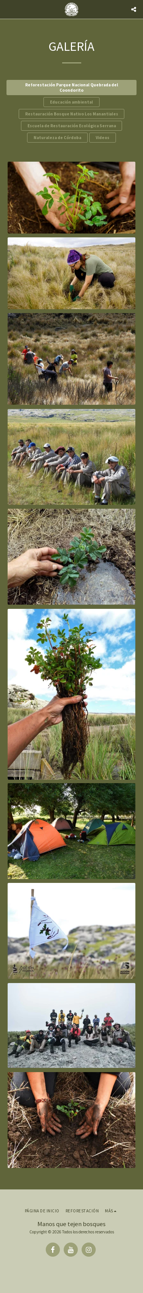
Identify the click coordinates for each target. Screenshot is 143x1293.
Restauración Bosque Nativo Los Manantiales (71, 114)
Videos (102, 137)
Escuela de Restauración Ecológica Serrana (71, 125)
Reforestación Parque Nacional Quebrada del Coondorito (71, 87)
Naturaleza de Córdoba (57, 137)
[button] (8, 9)
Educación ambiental (71, 102)
